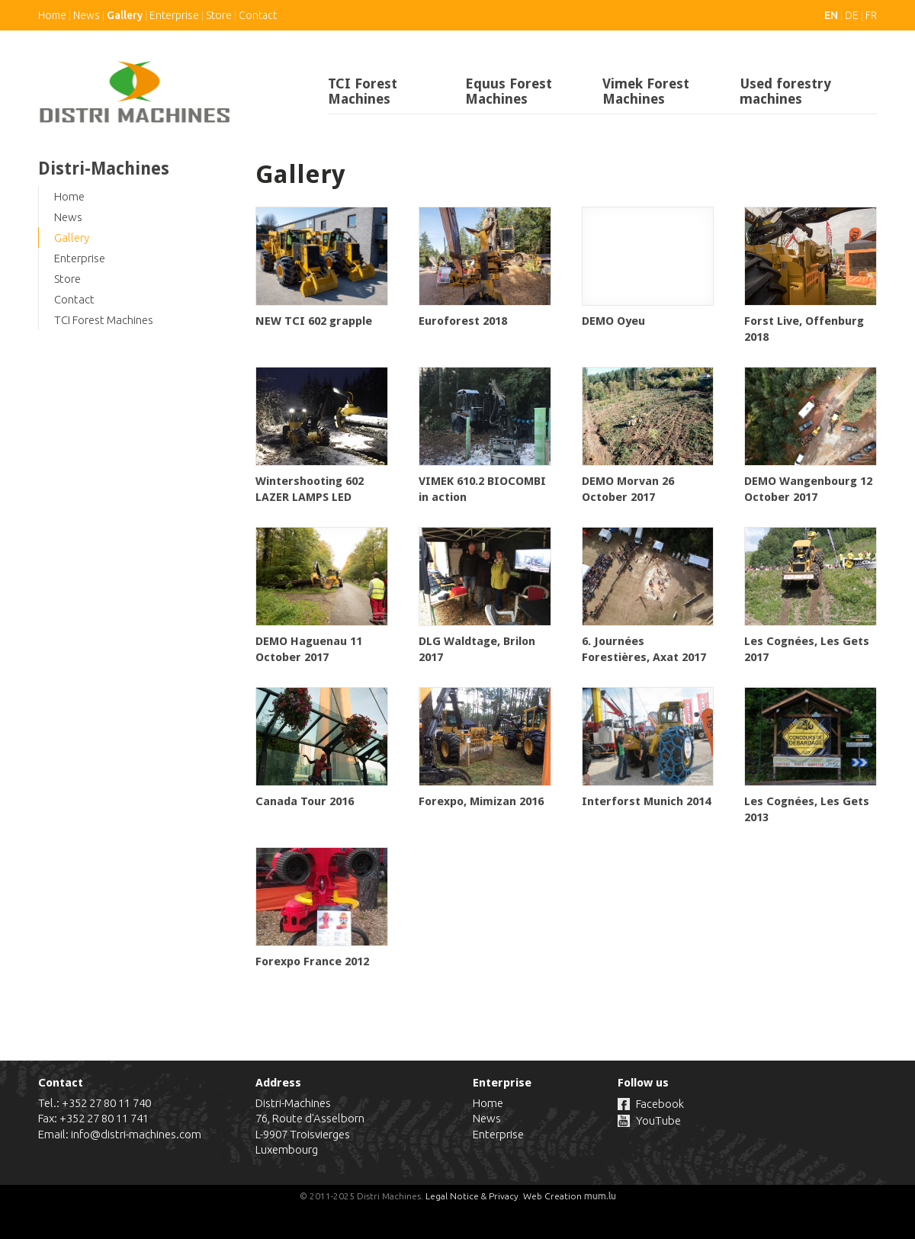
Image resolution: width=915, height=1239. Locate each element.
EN (831, 15)
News (86, 15)
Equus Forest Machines (508, 91)
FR (871, 15)
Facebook (660, 1103)
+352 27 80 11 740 (106, 1102)
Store (219, 15)
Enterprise (174, 15)
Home (52, 15)
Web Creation (552, 1196)
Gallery (125, 15)
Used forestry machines (785, 91)
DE (852, 15)
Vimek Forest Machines (645, 91)
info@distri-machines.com (136, 1134)
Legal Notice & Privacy (471, 1196)
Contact (258, 15)
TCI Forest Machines (362, 91)
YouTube (658, 1120)
